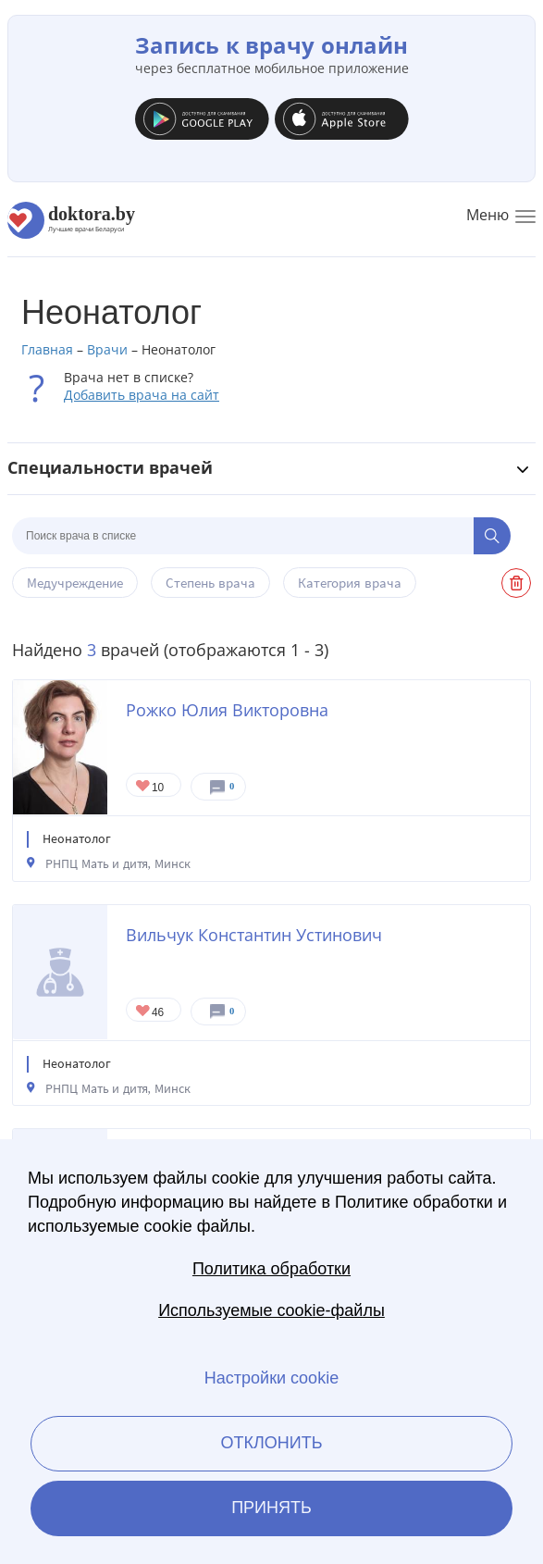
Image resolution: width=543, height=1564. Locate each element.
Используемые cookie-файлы (271, 1310)
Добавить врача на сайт (141, 394)
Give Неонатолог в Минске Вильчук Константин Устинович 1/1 (144, 1012)
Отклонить (271, 1443)
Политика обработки (271, 1269)
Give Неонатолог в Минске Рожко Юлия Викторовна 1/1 (144, 787)
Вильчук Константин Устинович (254, 935)
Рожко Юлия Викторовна (227, 710)
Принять (271, 1507)
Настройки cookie (271, 1378)
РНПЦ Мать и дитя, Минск (118, 864)
